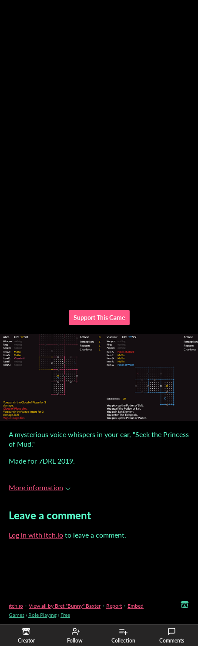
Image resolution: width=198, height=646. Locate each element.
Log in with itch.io (36, 535)
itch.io (16, 605)
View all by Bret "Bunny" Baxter (65, 605)
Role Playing (42, 615)
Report (114, 605)
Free (65, 615)
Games (16, 615)
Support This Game (99, 317)
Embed (136, 605)
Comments (171, 635)
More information (39, 487)
